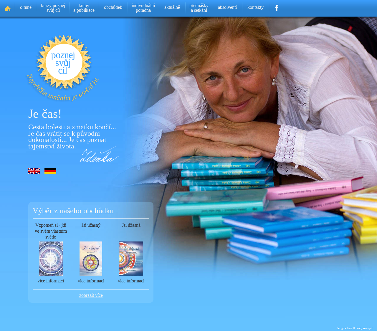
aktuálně (172, 7)
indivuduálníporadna (143, 8)
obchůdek (113, 7)
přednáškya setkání (199, 8)
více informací (50, 281)
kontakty (255, 7)
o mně (26, 7)
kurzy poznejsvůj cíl (53, 8)
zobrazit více (91, 295)
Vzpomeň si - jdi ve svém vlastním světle (51, 231)
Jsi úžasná (131, 225)
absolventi (227, 7)
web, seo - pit (364, 328)
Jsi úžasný (91, 225)
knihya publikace (84, 8)
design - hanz (344, 328)
